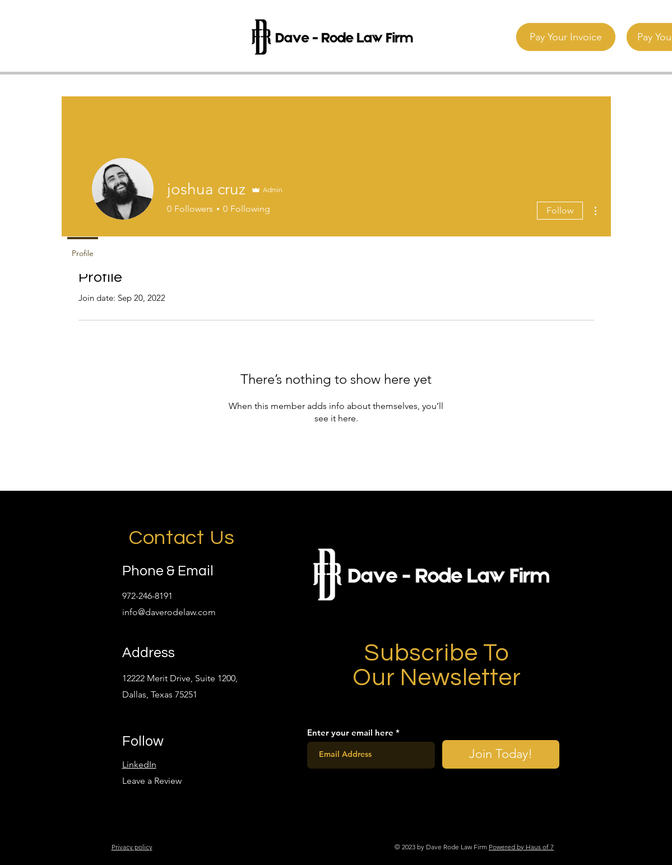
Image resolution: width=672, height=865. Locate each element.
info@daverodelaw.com (169, 612)
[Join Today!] (500, 754)
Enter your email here (350, 732)
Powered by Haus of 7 (521, 847)
